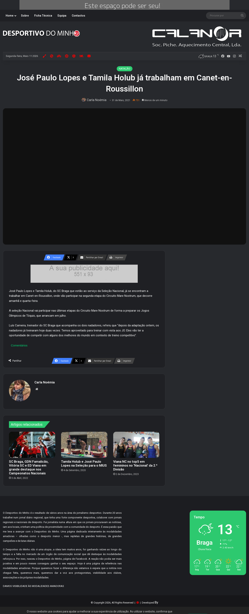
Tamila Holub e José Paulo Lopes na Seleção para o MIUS (84, 461)
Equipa (62, 15)
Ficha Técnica (43, 15)
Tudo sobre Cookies (110, 603)
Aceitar (197, 604)
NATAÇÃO (124, 68)
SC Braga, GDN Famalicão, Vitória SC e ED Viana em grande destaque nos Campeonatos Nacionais (28, 465)
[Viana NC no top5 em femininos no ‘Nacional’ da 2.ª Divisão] (136, 443)
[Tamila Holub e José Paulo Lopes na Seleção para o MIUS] (84, 443)
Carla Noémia (98, 100)
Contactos (78, 15)
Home (9, 15)
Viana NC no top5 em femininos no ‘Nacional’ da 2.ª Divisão (135, 463)
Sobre (25, 15)
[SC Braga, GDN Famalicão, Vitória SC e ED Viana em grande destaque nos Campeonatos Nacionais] (32, 443)
